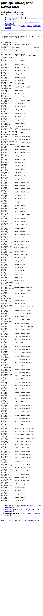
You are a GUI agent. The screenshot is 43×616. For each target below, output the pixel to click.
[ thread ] (29, 26)
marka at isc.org (18, 12)
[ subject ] (36, 26)
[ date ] (23, 26)
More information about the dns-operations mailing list (20, 614)
